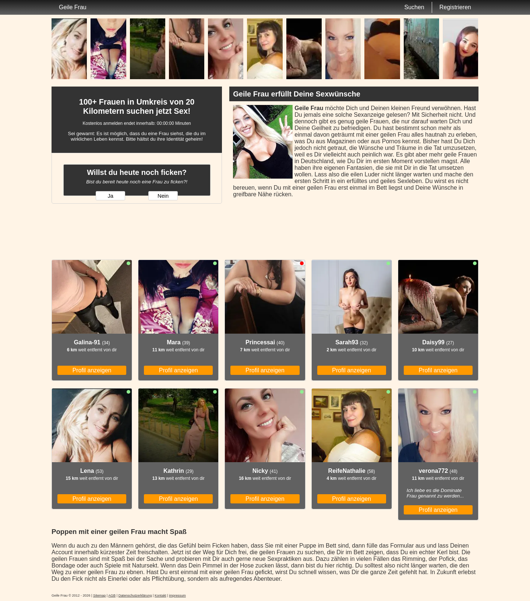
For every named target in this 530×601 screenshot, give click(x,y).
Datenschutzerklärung (135, 595)
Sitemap (99, 595)
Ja (110, 196)
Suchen (414, 7)
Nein (163, 196)
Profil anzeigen (92, 370)
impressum (177, 595)
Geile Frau (72, 7)
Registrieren (455, 7)
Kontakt (160, 595)
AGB (112, 595)
